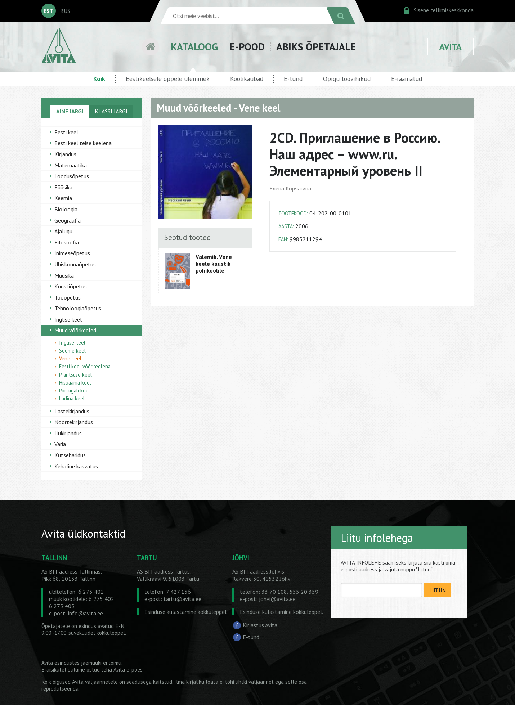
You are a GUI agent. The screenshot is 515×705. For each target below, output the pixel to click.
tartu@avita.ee (182, 598)
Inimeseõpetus (72, 253)
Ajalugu (63, 231)
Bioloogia (65, 209)
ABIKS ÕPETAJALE (316, 46)
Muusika (64, 275)
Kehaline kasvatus (76, 466)
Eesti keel (66, 132)
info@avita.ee (85, 613)
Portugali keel (74, 390)
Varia (60, 444)
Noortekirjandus (73, 422)
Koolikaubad (246, 79)
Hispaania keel (75, 382)
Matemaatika (70, 165)
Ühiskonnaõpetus (75, 264)
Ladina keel (72, 398)
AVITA (450, 46)
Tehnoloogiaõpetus (77, 308)
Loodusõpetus (71, 176)
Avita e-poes (128, 669)
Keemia (63, 198)
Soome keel (72, 350)
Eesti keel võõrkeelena (85, 366)
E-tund (293, 79)
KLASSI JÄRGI (111, 111)
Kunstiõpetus (70, 286)
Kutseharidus (70, 455)
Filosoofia (66, 242)
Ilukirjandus (68, 433)
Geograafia (67, 220)
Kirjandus (65, 154)
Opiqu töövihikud (347, 79)
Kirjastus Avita (260, 625)
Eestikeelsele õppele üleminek (168, 79)
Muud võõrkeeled (75, 330)
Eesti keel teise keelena (83, 143)
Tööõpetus (67, 297)
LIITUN (437, 590)
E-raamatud (406, 79)
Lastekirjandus (71, 411)
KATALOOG (194, 46)
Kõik (99, 79)
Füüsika (63, 187)
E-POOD (247, 46)
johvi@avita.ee (277, 598)
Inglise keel (68, 319)
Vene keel (70, 358)
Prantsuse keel (75, 374)
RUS (65, 10)
